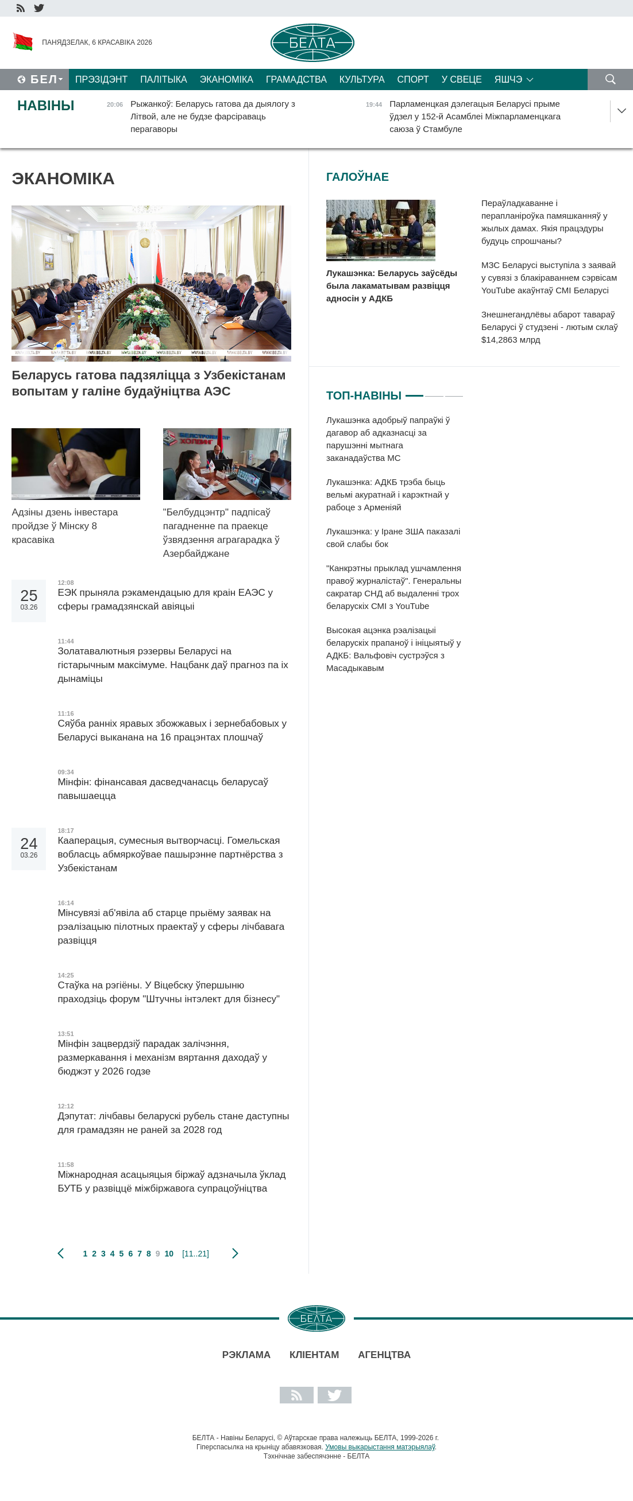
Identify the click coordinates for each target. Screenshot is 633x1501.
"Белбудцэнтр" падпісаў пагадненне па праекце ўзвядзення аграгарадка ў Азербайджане (221, 533)
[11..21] (195, 1253)
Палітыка (163, 79)
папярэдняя (60, 1253)
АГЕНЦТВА (384, 1354)
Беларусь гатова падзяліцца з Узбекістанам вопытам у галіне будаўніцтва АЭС (148, 383)
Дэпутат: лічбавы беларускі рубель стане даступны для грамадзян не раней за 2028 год (173, 1123)
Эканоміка (226, 79)
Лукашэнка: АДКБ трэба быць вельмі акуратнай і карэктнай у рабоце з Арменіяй (387, 494)
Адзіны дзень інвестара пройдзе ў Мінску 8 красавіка (64, 526)
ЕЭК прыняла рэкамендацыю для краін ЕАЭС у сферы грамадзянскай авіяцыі (165, 599)
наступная (235, 1253)
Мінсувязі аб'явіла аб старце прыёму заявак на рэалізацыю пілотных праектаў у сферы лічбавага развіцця (170, 926)
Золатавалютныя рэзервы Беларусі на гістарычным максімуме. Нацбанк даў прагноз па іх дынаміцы (172, 665)
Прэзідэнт (101, 79)
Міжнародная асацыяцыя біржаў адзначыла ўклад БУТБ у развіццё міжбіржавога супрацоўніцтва (171, 1181)
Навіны (46, 105)
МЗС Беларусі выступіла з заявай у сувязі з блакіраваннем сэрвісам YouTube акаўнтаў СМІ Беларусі (549, 277)
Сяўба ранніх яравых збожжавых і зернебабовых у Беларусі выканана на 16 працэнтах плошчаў (172, 730)
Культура (362, 79)
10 (169, 1253)
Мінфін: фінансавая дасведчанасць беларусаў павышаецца (162, 789)
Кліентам (314, 1354)
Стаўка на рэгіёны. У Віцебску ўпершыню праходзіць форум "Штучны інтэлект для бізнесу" (168, 992)
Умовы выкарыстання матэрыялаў (380, 1447)
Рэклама (246, 1354)
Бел (44, 79)
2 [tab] (434, 391)
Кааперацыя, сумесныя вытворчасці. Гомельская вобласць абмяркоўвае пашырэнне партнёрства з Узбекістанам (170, 854)
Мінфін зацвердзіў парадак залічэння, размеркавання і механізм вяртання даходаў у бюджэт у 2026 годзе (162, 1057)
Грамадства (296, 79)
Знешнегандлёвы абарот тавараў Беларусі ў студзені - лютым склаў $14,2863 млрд (549, 326)
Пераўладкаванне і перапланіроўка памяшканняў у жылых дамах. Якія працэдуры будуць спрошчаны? (544, 222)
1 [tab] (414, 391)
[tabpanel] (395, 550)
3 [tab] (454, 391)
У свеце (462, 79)
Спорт (413, 79)
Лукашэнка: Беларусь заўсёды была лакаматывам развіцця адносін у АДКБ (391, 285)
